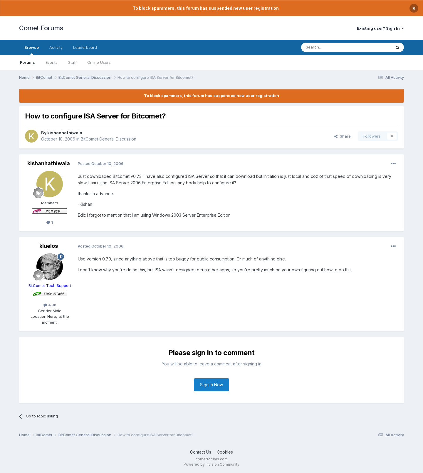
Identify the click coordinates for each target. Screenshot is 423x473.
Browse (31, 50)
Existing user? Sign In (380, 28)
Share (342, 136)
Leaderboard (85, 47)
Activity (56, 47)
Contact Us (200, 451)
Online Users (99, 62)
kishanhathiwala (64, 132)
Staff (72, 62)
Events (52, 62)
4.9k (49, 304)
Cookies (225, 451)
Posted (100, 163)
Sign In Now (211, 384)
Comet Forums (41, 28)
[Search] (331, 47)
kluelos (48, 246)
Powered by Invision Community (211, 464)
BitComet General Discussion (108, 138)
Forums (27, 62)
